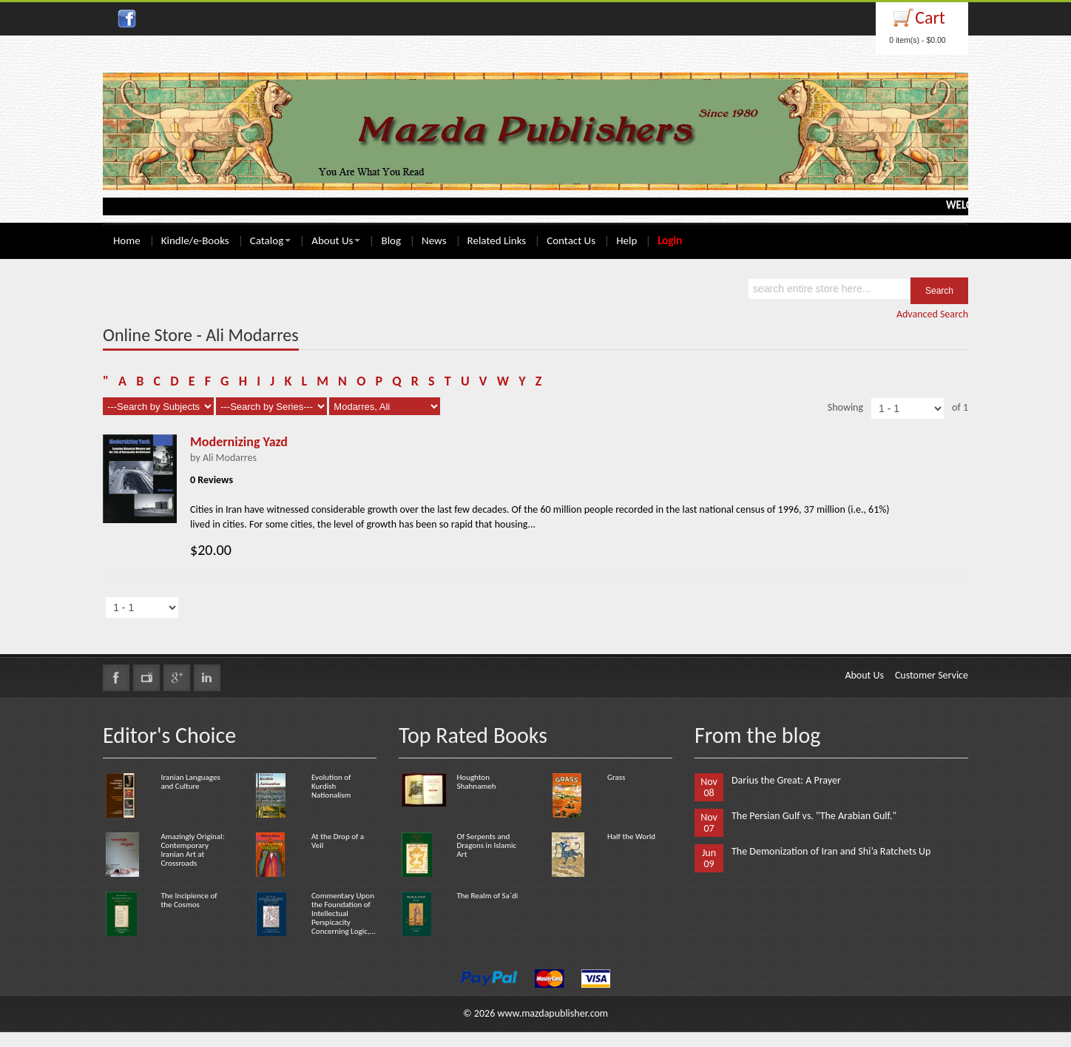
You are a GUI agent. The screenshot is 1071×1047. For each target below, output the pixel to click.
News (434, 240)
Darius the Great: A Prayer (786, 780)
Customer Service (931, 675)
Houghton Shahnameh (476, 781)
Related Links (497, 240)
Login (670, 240)
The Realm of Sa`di (487, 895)
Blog (391, 240)
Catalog (270, 240)
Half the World (631, 836)
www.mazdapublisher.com (552, 1013)
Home (127, 240)
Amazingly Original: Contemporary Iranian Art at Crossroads (192, 850)
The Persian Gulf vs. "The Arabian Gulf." (814, 815)
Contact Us (571, 240)
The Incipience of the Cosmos (189, 900)
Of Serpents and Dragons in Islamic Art (486, 845)
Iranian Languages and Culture (190, 781)
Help (626, 240)
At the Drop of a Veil (337, 841)
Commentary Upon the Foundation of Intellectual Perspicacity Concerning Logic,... (343, 913)
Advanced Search (932, 314)
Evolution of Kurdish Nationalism (331, 786)
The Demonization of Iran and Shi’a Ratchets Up (831, 851)
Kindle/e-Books (195, 240)
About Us (335, 240)
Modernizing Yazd (239, 442)
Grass (616, 777)
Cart (930, 17)
